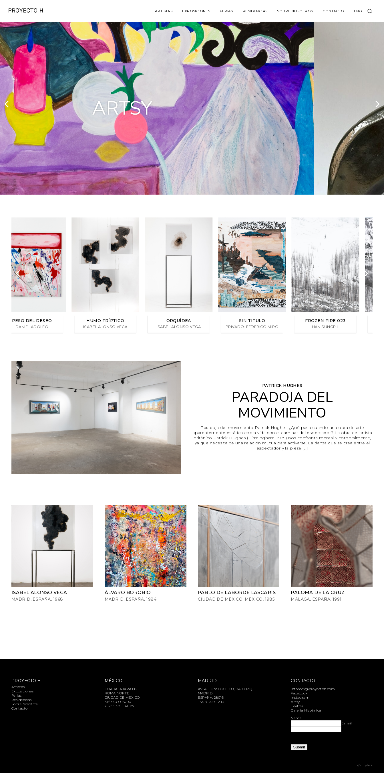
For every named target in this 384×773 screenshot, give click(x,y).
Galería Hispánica (306, 710)
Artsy (295, 702)
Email (346, 723)
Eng (358, 11)
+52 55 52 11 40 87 (120, 706)
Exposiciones (196, 11)
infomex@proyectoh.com (313, 689)
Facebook (299, 693)
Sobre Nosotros (295, 11)
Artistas (163, 11)
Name (296, 718)
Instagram (300, 697)
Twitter (297, 706)
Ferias (226, 11)
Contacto (333, 11)
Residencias (255, 11)
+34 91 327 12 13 (211, 702)
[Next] (377, 104)
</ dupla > (365, 765)
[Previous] (7, 104)
